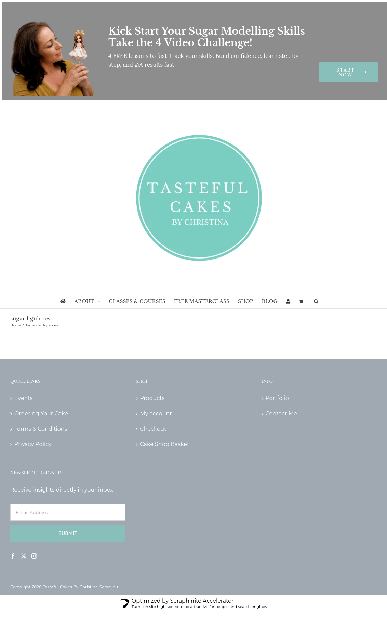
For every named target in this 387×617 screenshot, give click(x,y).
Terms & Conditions (40, 429)
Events (23, 398)
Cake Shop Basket (164, 444)
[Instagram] (34, 556)
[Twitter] (23, 556)
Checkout (153, 429)
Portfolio (277, 398)
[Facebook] (13, 556)
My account (156, 413)
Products (152, 398)
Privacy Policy (33, 444)
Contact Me (281, 413)
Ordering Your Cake (41, 413)
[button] (316, 301)
